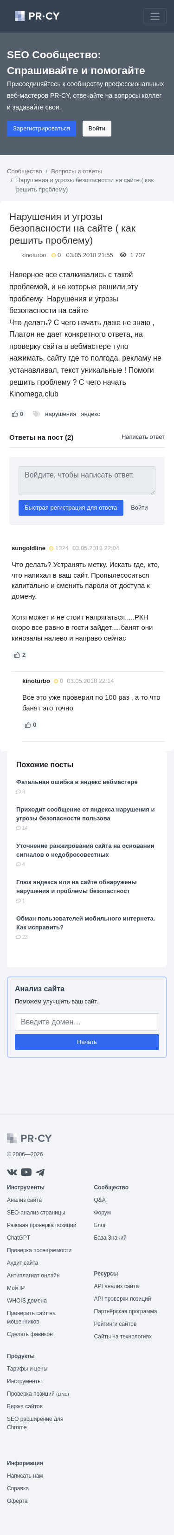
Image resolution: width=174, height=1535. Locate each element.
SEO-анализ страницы (36, 1212)
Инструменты (24, 1381)
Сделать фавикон (30, 1334)
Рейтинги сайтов (115, 1324)
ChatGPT (18, 1238)
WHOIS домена (27, 1300)
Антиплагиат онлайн (33, 1275)
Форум (102, 1212)
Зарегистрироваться (41, 128)
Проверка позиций (38, 1394)
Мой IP (16, 1288)
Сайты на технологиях (123, 1336)
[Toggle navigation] (155, 16)
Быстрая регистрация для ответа (71, 507)
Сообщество (24, 171)
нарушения (60, 413)
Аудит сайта (22, 1263)
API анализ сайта (116, 1286)
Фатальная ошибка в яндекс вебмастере (77, 781)
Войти (97, 128)
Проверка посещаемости (39, 1250)
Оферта (17, 1501)
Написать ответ (143, 436)
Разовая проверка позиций (41, 1225)
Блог (100, 1225)
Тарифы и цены (27, 1368)
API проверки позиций (122, 1299)
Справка (18, 1488)
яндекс (90, 413)
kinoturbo (33, 255)
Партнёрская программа (125, 1311)
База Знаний (110, 1238)
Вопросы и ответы (76, 171)
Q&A (100, 1200)
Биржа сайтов (25, 1406)
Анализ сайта (39, 989)
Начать (87, 1041)
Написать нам (25, 1476)
